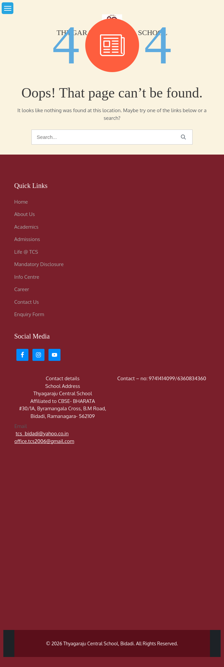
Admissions (27, 239)
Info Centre (26, 277)
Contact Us (26, 302)
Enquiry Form (29, 314)
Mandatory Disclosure (39, 264)
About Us (24, 214)
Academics (26, 227)
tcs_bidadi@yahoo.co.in (41, 433)
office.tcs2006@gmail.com (44, 441)
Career (21, 289)
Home (21, 202)
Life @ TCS (26, 252)
